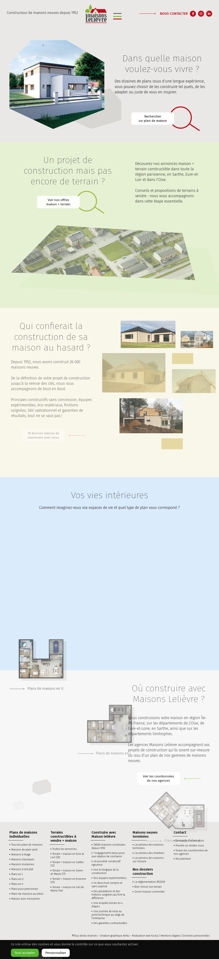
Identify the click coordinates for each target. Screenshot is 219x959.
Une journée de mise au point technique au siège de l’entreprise (108, 915)
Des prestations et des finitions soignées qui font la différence (108, 895)
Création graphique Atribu (115, 935)
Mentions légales (171, 935)
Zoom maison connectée (150, 891)
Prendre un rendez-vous (190, 845)
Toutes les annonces (64, 848)
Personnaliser (55, 953)
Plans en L (17, 874)
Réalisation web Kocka (145, 935)
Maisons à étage (21, 854)
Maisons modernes (22, 864)
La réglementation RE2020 (150, 881)
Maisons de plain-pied (24, 849)
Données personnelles (196, 935)
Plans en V (17, 884)
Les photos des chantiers (149, 853)
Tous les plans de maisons (26, 844)
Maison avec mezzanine (25, 898)
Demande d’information (190, 840)
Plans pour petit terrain (24, 888)
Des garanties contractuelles (110, 923)
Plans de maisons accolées (27, 893)
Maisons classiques (22, 859)
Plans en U (17, 879)
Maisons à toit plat (22, 869)
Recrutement (183, 858)
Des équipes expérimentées (109, 878)
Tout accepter (25, 953)
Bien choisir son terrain (148, 886)
